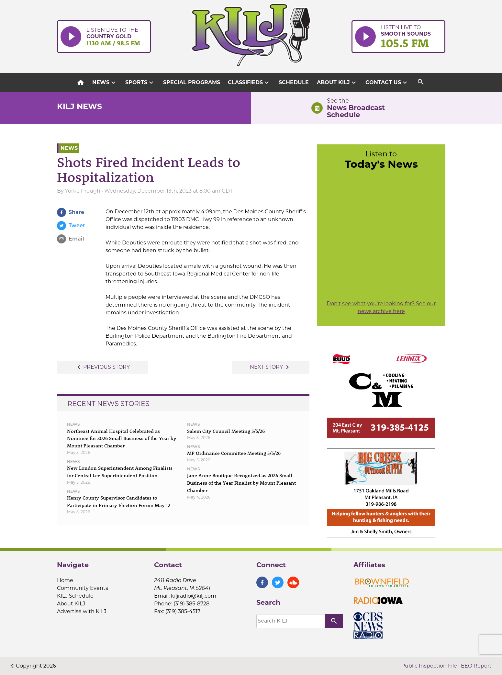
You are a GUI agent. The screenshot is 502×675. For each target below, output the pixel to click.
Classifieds (249, 82)
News (104, 82)
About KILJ (337, 82)
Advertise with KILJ (81, 611)
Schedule (294, 82)
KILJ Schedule (75, 596)
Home (65, 580)
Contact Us (387, 82)
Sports (140, 82)
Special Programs (191, 82)
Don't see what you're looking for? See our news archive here (381, 307)
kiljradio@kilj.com (193, 596)
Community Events (82, 588)
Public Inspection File (429, 666)
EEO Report (476, 666)
